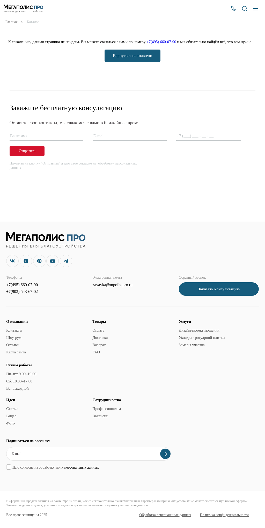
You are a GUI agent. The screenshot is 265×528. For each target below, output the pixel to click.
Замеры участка (192, 345)
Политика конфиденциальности (224, 515)
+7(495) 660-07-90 (161, 42)
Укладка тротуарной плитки (202, 337)
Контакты (14, 330)
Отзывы (12, 345)
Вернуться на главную (132, 55)
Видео (11, 416)
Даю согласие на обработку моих (55, 467)
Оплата (98, 330)
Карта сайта (16, 352)
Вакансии (100, 416)
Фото (10, 423)
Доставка (100, 337)
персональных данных (81, 467)
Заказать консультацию (219, 289)
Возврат (99, 345)
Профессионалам (106, 409)
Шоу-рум (13, 337)
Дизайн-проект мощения (199, 330)
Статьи (12, 409)
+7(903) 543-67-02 (22, 291)
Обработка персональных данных (165, 515)
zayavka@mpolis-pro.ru (112, 285)
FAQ (96, 352)
